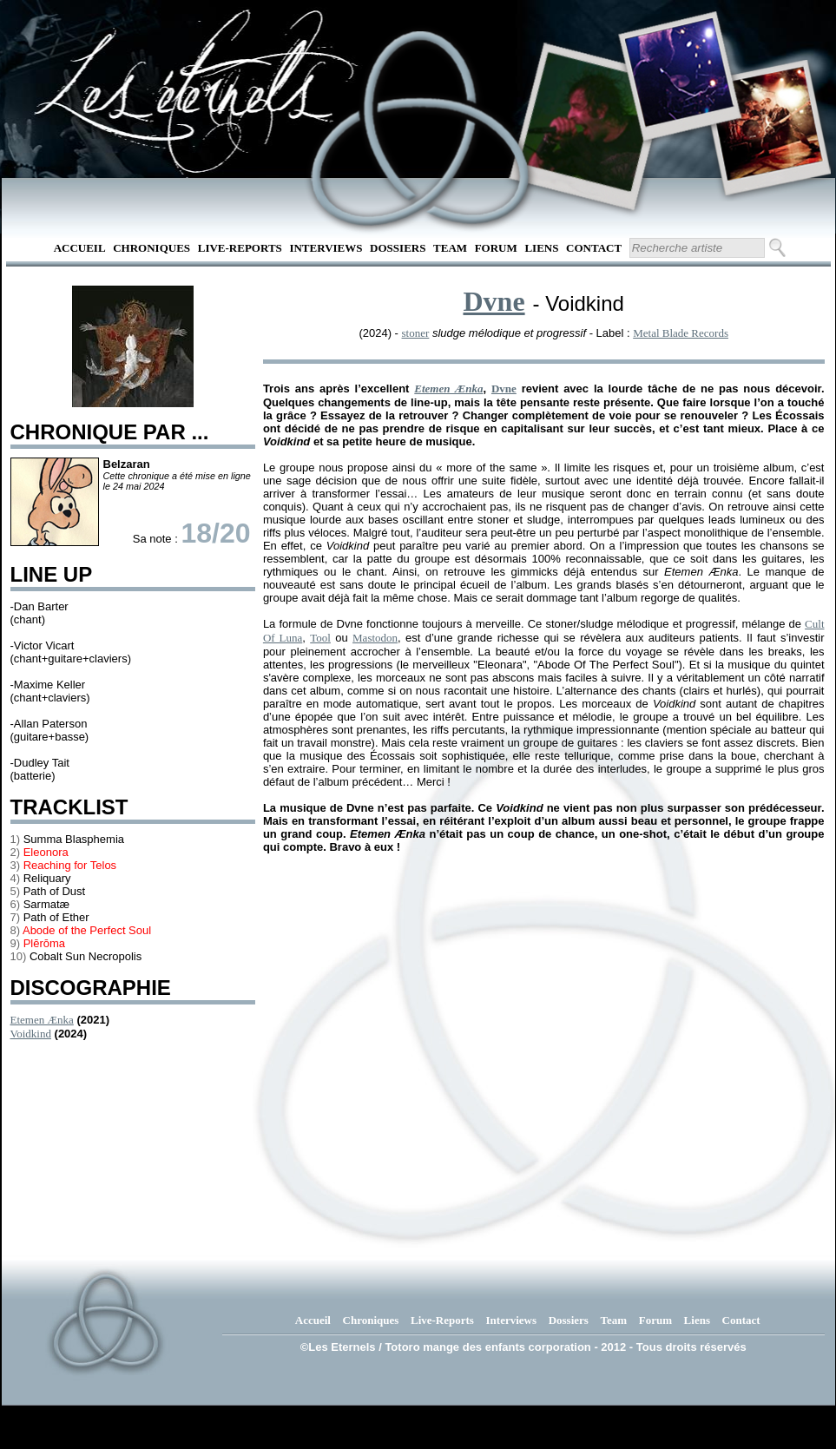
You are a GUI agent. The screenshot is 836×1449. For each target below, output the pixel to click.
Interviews (325, 247)
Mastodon (375, 637)
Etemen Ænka (42, 1019)
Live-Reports (240, 247)
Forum (496, 247)
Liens (541, 247)
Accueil (80, 247)
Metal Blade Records (680, 332)
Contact (594, 247)
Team (450, 247)
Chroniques (151, 247)
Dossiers (397, 247)
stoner (416, 332)
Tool (320, 637)
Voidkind (30, 1033)
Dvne (493, 301)
